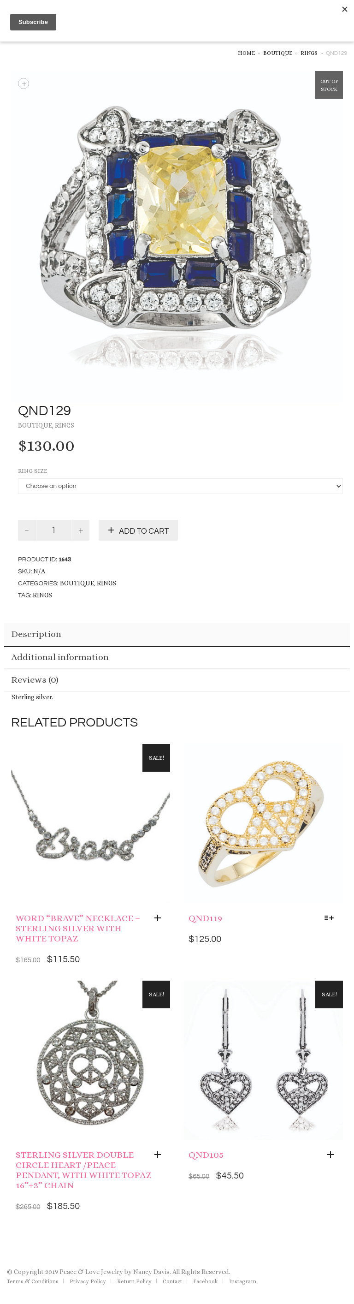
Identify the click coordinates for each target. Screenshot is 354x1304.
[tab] (177, 635)
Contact (172, 1281)
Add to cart (144, 531)
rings (42, 595)
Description (36, 634)
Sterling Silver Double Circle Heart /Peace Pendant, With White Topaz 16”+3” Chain (83, 1170)
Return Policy (134, 1281)
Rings (309, 53)
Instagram (242, 1281)
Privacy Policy (88, 1281)
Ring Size (32, 471)
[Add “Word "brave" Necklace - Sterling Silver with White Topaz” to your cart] (159, 918)
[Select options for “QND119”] (331, 918)
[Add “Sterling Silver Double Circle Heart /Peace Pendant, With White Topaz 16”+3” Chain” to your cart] (159, 1155)
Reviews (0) (35, 679)
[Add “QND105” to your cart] (332, 1155)
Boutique (277, 53)
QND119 (205, 918)
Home (246, 53)
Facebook (205, 1281)
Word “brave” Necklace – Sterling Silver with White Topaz (78, 928)
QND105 (206, 1154)
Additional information (60, 657)
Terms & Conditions (33, 1281)
